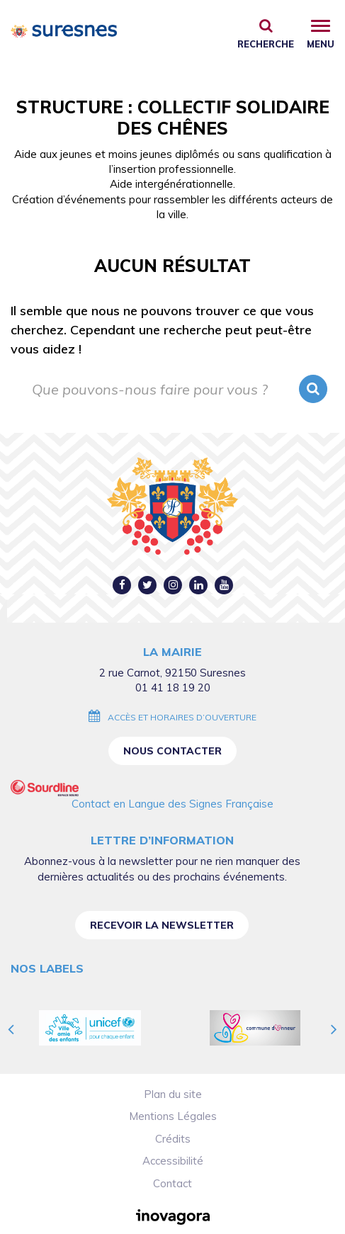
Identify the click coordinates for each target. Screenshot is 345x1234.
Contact (172, 1183)
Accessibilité (172, 1160)
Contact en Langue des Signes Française (172, 803)
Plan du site (173, 1094)
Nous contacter (172, 751)
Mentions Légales (173, 1116)
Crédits (173, 1138)
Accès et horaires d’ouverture (182, 717)
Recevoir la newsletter (162, 925)
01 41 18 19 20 (172, 687)
